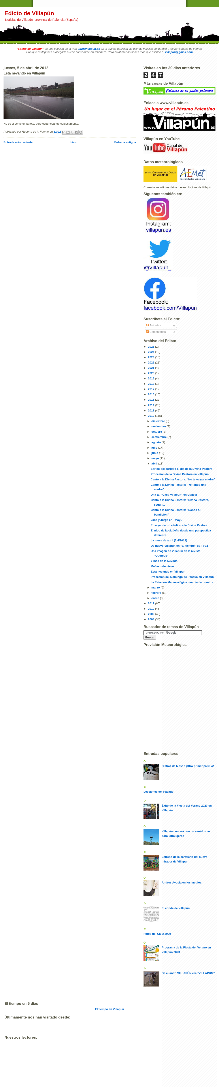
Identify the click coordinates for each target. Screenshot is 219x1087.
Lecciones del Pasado (158, 791)
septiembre (159, 437)
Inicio (73, 142)
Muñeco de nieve (162, 566)
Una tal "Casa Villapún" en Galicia (174, 494)
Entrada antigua (125, 142)
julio (154, 447)
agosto (156, 442)
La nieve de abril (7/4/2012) (169, 540)
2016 (151, 394)
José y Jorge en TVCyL (166, 520)
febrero (156, 592)
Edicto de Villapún (29, 13)
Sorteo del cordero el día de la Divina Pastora (181, 468)
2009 (151, 614)
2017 (151, 389)
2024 (151, 352)
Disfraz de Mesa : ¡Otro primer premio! (188, 766)
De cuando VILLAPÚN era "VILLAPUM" (188, 973)
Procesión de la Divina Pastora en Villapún (180, 474)
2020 (151, 373)
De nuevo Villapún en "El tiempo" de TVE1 (179, 545)
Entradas (153, 325)
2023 (151, 357)
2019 (151, 378)
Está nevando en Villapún (168, 571)
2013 (151, 410)
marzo (156, 587)
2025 (151, 346)
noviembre (159, 426)
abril (154, 463)
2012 (151, 415)
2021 (151, 367)
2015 (151, 399)
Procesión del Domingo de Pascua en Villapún (182, 577)
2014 (151, 405)
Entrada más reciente (18, 142)
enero (155, 598)
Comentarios (156, 331)
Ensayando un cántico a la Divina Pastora (179, 525)
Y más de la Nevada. (164, 561)
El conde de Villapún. (176, 908)
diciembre (158, 421)
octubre (157, 431)
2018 (151, 383)
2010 (151, 608)
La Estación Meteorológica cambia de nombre (182, 582)
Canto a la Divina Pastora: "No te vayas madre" (183, 479)
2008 (151, 619)
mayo (155, 458)
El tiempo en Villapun (109, 1009)
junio (155, 453)
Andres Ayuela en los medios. (182, 882)
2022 (151, 362)
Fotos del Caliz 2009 (157, 933)
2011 (151, 603)
